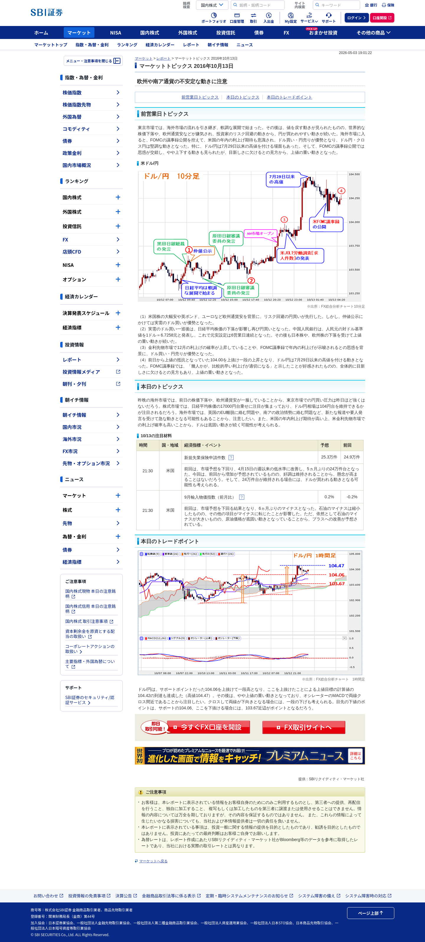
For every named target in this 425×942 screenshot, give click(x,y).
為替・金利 (91, 536)
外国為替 (91, 116)
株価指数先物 (91, 104)
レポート (191, 45)
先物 (91, 523)
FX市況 (91, 451)
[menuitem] (371, 5)
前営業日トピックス (200, 97)
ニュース (245, 45)
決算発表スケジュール (91, 312)
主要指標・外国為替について (90, 663)
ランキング (127, 45)
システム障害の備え (319, 896)
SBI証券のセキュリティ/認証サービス (89, 699)
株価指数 (91, 92)
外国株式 (187, 32)
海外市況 (91, 439)
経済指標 (91, 327)
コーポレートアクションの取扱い (90, 648)
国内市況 (91, 426)
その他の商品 (374, 32)
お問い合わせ (48, 896)
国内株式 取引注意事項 (89, 621)
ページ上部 (370, 913)
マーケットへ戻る (153, 861)
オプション (91, 279)
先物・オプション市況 (91, 463)
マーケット (79, 32)
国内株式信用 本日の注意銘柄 (90, 608)
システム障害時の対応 (368, 896)
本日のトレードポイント (289, 97)
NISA (115, 32)
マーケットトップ (50, 45)
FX (286, 32)
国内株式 (149, 32)
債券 (259, 32)
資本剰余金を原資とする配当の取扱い (90, 633)
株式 (91, 509)
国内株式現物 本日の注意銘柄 (90, 593)
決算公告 (126, 896)
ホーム (41, 32)
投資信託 (225, 32)
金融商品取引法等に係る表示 (171, 896)
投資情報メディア (91, 371)
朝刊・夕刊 (91, 383)
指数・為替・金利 (92, 45)
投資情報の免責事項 (89, 896)
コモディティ (91, 128)
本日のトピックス (242, 97)
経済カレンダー (160, 45)
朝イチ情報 (218, 45)
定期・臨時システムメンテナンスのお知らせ (249, 896)
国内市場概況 (91, 165)
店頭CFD (91, 251)
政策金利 (91, 152)
